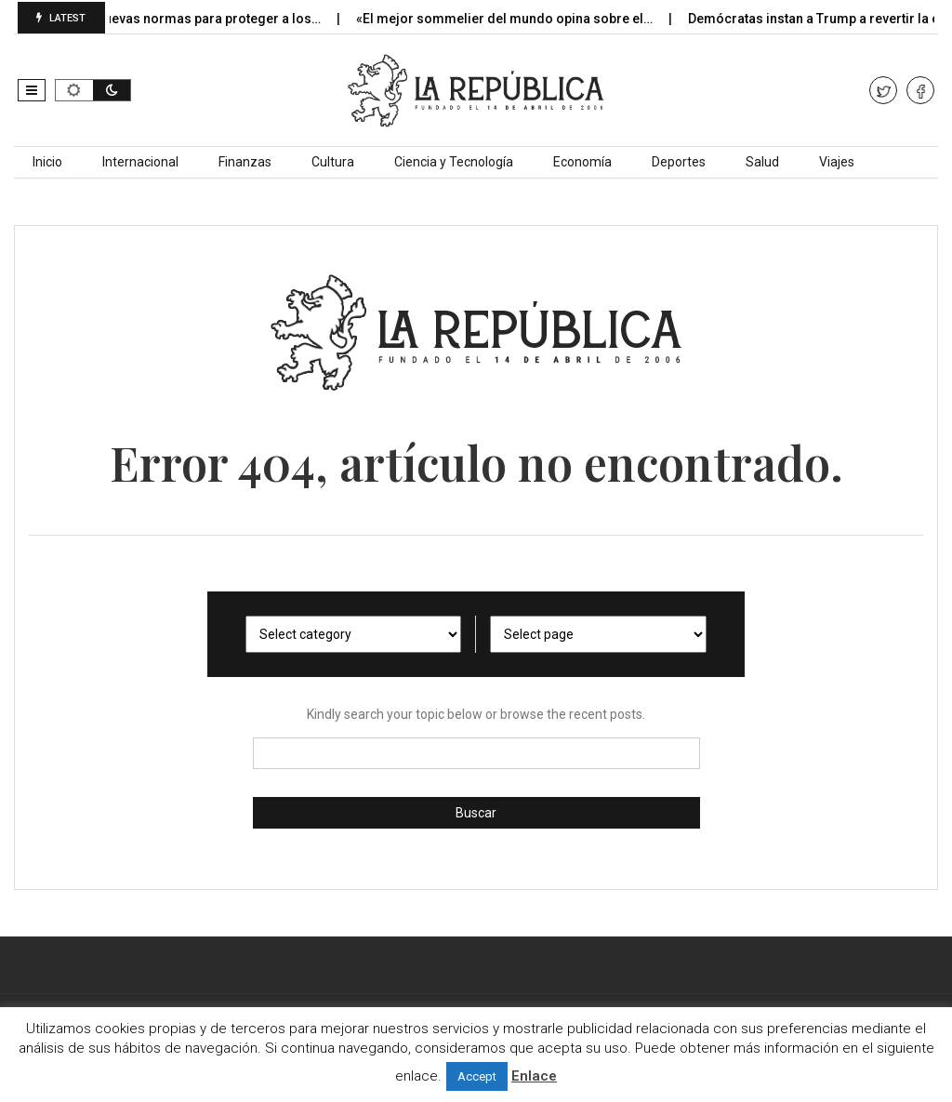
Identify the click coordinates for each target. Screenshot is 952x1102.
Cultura (332, 161)
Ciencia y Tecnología (453, 161)
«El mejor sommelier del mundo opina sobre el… (518, 18)
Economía (582, 161)
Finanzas (244, 161)
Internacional (140, 161)
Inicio (47, 161)
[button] (32, 90)
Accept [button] (476, 1076)
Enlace (534, 1076)
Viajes (836, 161)
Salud (762, 161)
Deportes (679, 161)
